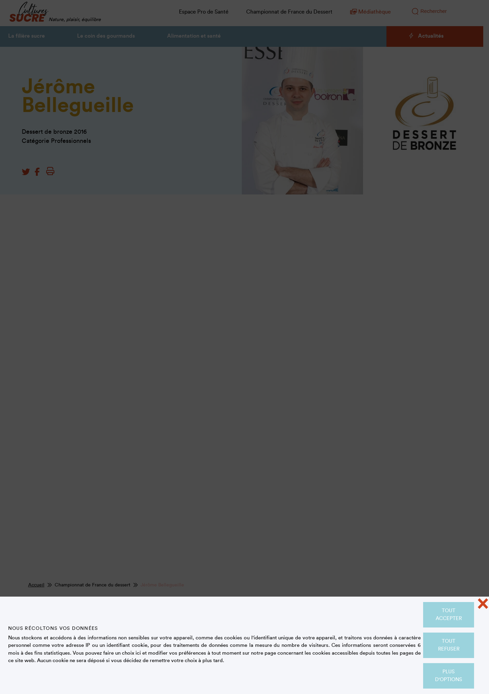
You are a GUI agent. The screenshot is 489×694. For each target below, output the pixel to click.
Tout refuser (448, 645)
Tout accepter (449, 614)
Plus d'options (448, 675)
